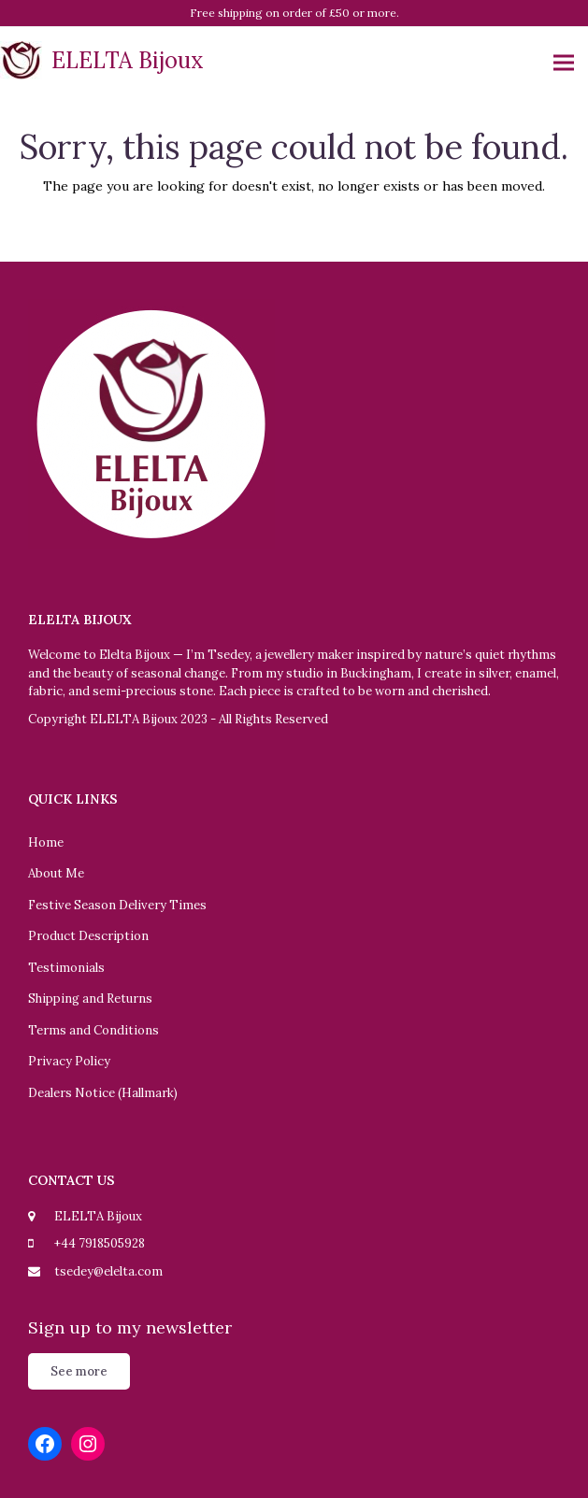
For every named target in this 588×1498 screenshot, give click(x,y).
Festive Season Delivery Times (117, 905)
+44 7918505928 (99, 1243)
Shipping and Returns (90, 998)
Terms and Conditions (93, 1030)
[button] (563, 63)
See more (79, 1371)
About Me (56, 873)
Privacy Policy (69, 1061)
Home (46, 842)
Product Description (88, 936)
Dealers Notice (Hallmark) (103, 1093)
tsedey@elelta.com (108, 1271)
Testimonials (66, 968)
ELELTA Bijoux (102, 60)
